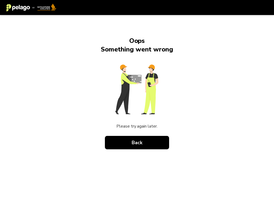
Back (137, 142)
